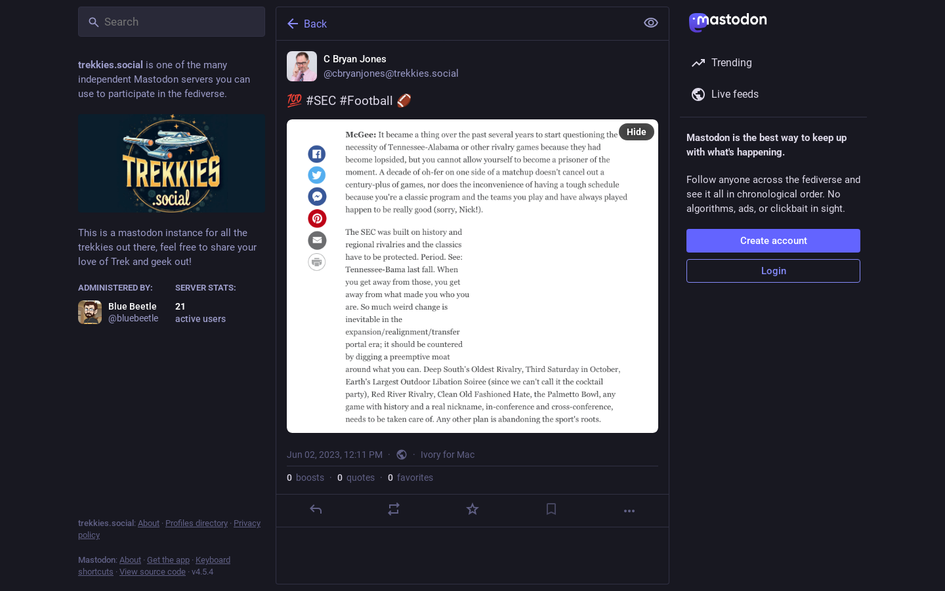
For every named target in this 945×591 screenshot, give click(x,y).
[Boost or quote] (394, 509)
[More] (629, 511)
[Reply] (316, 509)
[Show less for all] (651, 23)
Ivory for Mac (447, 454)
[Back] (454, 23)
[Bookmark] (551, 509)
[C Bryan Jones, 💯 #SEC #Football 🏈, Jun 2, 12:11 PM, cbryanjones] (472, 284)
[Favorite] (472, 509)
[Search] (171, 22)
